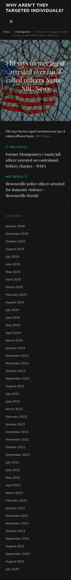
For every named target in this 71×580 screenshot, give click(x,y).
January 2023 (15, 424)
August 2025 (15, 249)
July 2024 (12, 310)
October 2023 (15, 371)
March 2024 (14, 340)
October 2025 (15, 241)
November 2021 (17, 523)
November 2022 (17, 439)
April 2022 (13, 485)
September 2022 (18, 455)
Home (6, 31)
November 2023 (17, 363)
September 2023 (18, 378)
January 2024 (15, 348)
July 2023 (12, 394)
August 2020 (15, 561)
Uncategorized (22, 31)
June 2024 (13, 317)
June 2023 (13, 401)
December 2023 (17, 355)
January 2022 (15, 508)
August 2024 (15, 302)
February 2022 (16, 500)
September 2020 (18, 554)
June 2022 (13, 470)
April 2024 (13, 333)
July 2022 (12, 462)
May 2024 (13, 325)
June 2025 (13, 264)
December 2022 (17, 432)
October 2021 (15, 531)
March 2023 (14, 409)
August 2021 (15, 546)
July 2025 (12, 256)
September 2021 (18, 538)
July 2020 (12, 569)
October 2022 (15, 447)
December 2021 (17, 516)
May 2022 (13, 477)
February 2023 (16, 416)
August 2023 (15, 386)
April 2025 (13, 279)
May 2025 (13, 272)
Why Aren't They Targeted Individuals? (34, 7)
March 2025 (14, 287)
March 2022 (14, 493)
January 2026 (15, 226)
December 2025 (17, 234)
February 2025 (16, 294)
